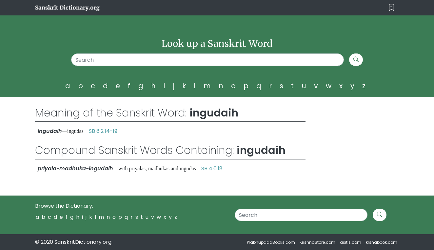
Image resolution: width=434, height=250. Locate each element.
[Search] (207, 59)
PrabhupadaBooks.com (271, 242)
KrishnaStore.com (317, 242)
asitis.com (350, 242)
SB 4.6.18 (212, 168)
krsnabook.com (381, 242)
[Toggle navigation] (391, 7)
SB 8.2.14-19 (103, 131)
